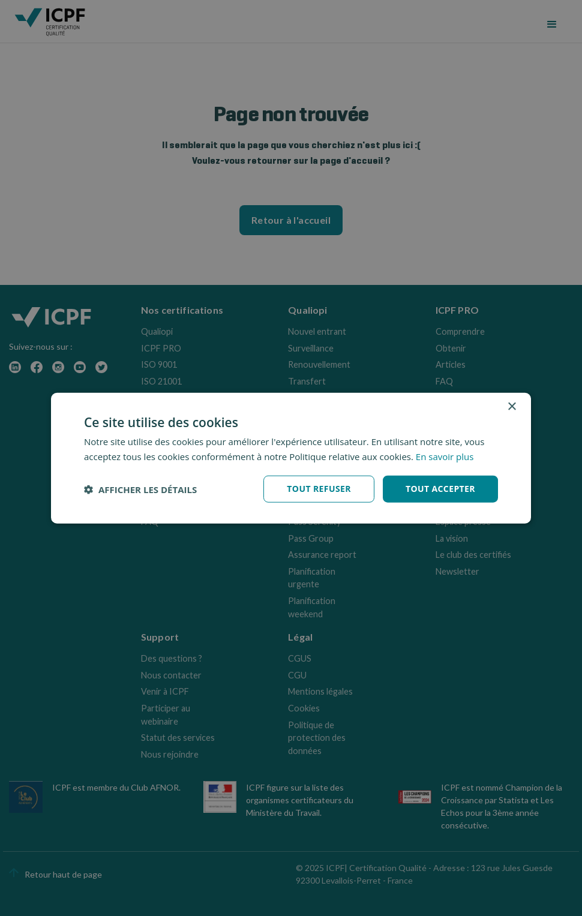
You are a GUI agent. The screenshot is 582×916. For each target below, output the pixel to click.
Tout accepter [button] (440, 488)
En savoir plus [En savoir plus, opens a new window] (445, 456)
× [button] (511, 406)
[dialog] (291, 458)
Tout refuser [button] (319, 488)
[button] (140, 488)
